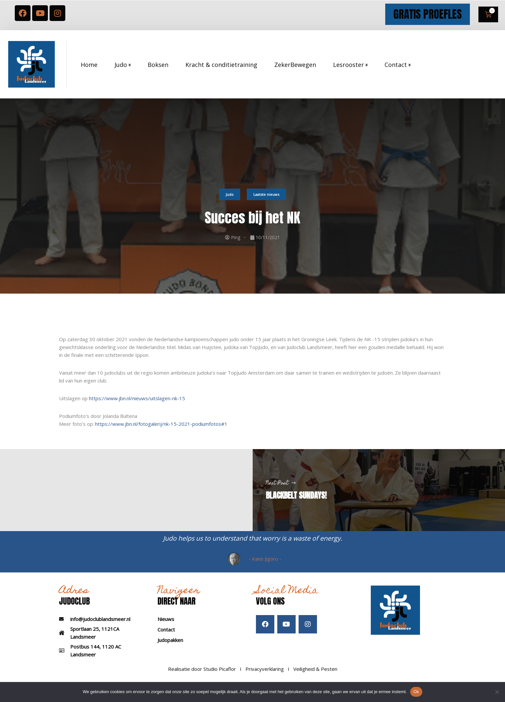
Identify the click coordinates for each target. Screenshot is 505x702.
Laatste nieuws (266, 200)
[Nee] (497, 692)
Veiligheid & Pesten (315, 675)
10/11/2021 (268, 243)
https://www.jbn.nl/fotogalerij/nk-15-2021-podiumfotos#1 (161, 430)
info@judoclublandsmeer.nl (100, 625)
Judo (230, 200)
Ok (416, 691)
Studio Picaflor (219, 675)
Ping (235, 243)
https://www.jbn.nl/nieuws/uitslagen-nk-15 (137, 404)
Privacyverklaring (264, 675)
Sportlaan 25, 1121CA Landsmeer (94, 639)
